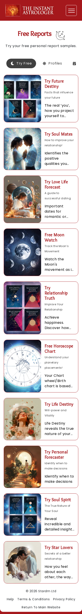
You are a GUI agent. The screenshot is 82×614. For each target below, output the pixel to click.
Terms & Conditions (33, 599)
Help (10, 599)
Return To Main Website (41, 607)
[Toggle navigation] (71, 10)
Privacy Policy (64, 599)
